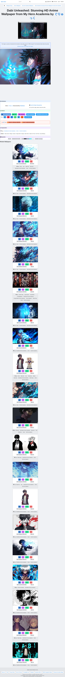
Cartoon (14, 133)
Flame (21, 166)
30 (27, 557)
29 (27, 479)
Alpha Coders (3, 1)
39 (27, 320)
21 (27, 607)
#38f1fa (30, 138)
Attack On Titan (32, 133)
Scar (23, 166)
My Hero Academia (32, 168)
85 (27, 213)
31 (27, 531)
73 (27, 289)
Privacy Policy (12, 672)
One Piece (37, 133)
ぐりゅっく (10, 105)
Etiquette (32, 672)
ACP (3, 122)
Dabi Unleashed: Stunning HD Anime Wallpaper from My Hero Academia (48, 5)
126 (27, 161)
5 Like (14, 114)
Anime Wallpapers (17, 5)
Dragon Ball (18, 133)
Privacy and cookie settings (58, 672)
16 (27, 582)
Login (59, 1)
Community (54, 1)
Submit (49, 1)
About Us (3, 672)
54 (27, 264)
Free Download (6, 114)
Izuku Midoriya (42, 133)
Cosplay (22, 133)
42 (27, 345)
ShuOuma (22, 105)
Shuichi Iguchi (27, 294)
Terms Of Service (19, 672)
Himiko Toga (35, 298)
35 (27, 452)
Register (62, 1)
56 (27, 425)
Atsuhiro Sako (21, 294)
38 (27, 506)
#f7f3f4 (33, 138)
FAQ (7, 672)
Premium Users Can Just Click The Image (25, 46)
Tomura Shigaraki (29, 298)
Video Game (6, 133)
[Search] (30, 1)
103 (27, 188)
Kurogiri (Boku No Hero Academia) (19, 298)
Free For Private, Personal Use (36, 105)
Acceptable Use (26, 672)
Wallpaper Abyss (9, 5)
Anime (27, 168)
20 (27, 660)
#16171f (25, 138)
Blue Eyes (31, 166)
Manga (10, 133)
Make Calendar (30, 114)
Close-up (17, 430)
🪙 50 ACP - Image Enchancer (28, 122)
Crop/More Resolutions (42, 114)
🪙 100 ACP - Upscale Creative (13, 122)
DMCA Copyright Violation (47, 672)
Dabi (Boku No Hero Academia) (20, 168)
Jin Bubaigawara (19, 296)
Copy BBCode (28, 117)
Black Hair (27, 166)
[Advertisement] (25, 92)
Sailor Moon (26, 133)
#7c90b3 (27, 138)
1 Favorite (21, 114)
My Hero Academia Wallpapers (27, 5)
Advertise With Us (38, 672)
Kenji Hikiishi (32, 294)
